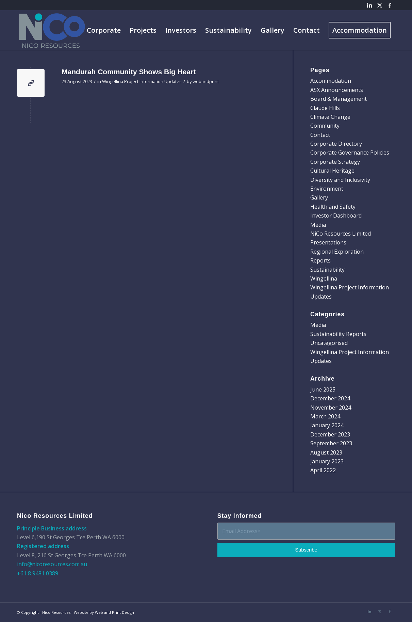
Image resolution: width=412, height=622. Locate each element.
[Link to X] (379, 5)
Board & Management (338, 98)
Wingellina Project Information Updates (142, 81)
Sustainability (327, 269)
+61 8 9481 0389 (37, 573)
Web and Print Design (114, 612)
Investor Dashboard (336, 215)
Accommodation (330, 80)
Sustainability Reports (338, 334)
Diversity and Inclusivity (340, 180)
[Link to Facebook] (390, 5)
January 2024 (327, 425)
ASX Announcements (336, 90)
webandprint (206, 81)
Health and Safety (333, 206)
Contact (320, 135)
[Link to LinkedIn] (369, 5)
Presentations (328, 242)
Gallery (319, 197)
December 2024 (330, 398)
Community (325, 125)
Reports (320, 260)
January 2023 (327, 461)
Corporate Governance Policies (349, 152)
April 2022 (323, 470)
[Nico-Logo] (52, 30)
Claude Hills (325, 108)
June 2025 (322, 389)
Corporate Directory (336, 143)
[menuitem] (103, 30)
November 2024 (330, 407)
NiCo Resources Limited (340, 233)
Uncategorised (329, 343)
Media (318, 224)
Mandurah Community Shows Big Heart (129, 72)
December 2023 (330, 434)
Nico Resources (56, 612)
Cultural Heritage (332, 170)
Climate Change (330, 117)
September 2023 (331, 443)
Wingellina (323, 278)
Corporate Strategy (335, 161)
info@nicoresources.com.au (52, 564)
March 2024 (325, 416)
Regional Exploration (337, 251)
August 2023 (326, 452)
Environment (326, 188)
